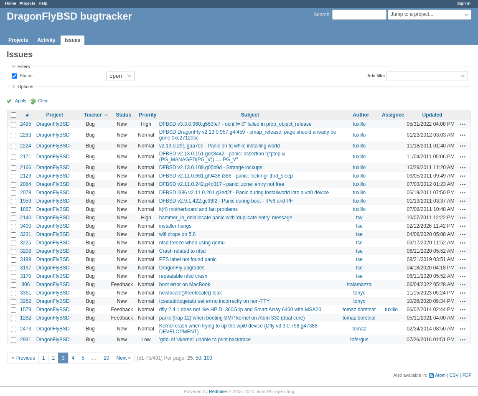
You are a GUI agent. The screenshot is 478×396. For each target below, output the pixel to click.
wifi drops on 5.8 (177, 234)
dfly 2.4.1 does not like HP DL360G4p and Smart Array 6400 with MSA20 (240, 309)
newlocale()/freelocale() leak (190, 293)
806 (25, 284)
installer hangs (175, 226)
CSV (453, 375)
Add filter (376, 75)
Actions (463, 124)
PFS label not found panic (187, 259)
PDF (466, 375)
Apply (20, 100)
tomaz (359, 329)
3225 (25, 243)
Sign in (463, 3)
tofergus (359, 340)
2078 (25, 192)
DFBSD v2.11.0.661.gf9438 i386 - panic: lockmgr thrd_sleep (226, 176)
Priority (147, 115)
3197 (25, 268)
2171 (25, 157)
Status (25, 75)
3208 (25, 251)
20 (106, 358)
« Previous (23, 358)
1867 (25, 209)
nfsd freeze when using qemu (192, 243)
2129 (25, 176)
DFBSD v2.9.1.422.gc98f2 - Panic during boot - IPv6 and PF (226, 201)
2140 (25, 218)
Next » (124, 358)
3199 (25, 259)
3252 (25, 301)
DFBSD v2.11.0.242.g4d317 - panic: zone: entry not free (222, 184)
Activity (46, 40)
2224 (25, 146)
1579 (25, 309)
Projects (28, 3)
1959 (25, 201)
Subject (250, 115)
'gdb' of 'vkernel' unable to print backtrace (205, 340)
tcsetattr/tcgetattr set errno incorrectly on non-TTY (214, 301)
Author (361, 115)
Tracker (93, 115)
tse (359, 226)
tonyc (359, 293)
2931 (25, 340)
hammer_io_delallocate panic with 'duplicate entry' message (225, 218)
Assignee (393, 115)
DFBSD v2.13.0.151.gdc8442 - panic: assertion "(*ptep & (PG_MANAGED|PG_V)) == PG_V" (222, 156)
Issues (72, 40)
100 (208, 358)
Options (25, 86)
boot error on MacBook (184, 284)
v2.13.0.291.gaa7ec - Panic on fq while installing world (219, 146)
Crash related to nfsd (182, 251)
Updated (432, 115)
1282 (25, 318)
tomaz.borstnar (359, 309)
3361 (25, 293)
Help (43, 3)
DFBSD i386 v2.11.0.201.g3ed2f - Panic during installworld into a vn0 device (244, 192)
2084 (25, 184)
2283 (25, 135)
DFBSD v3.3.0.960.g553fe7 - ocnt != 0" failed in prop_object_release (235, 124)
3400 (25, 226)
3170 (25, 276)
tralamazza (359, 284)
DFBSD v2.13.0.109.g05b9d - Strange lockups (210, 167)
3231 (25, 234)
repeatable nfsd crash (183, 276)
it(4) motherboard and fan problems (198, 209)
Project (54, 115)
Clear (43, 100)
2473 (25, 329)
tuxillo (359, 124)
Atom (440, 375)
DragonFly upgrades (182, 268)
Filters (24, 66)
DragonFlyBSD (53, 124)
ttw (359, 218)
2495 (25, 124)
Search (321, 15)
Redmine (218, 391)
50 (198, 358)
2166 (25, 167)
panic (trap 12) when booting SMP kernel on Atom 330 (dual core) (232, 318)
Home (10, 3)
